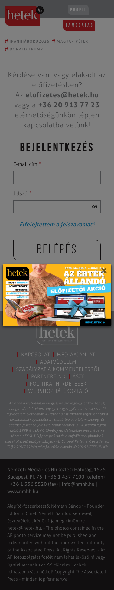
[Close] (103, 272)
